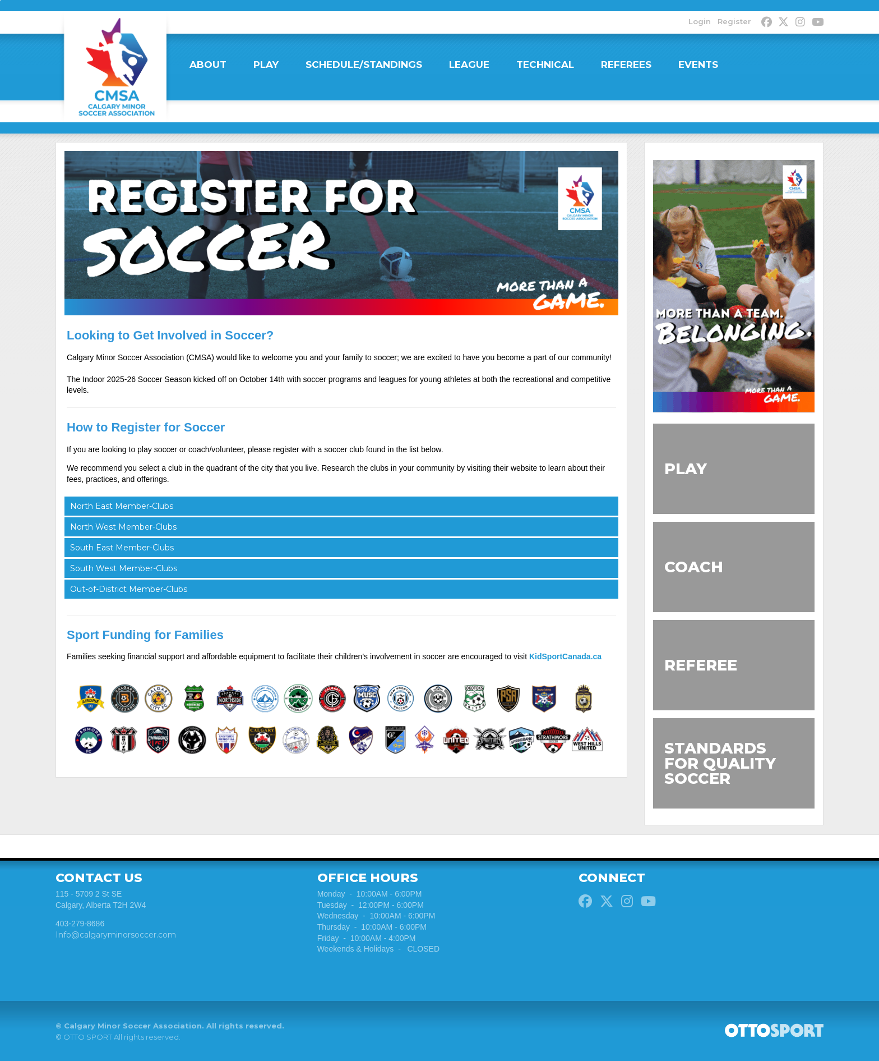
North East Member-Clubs (121, 507)
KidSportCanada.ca (565, 657)
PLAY (266, 64)
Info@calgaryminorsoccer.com (115, 936)
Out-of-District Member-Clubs (128, 590)
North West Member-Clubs (123, 527)
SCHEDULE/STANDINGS (364, 64)
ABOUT (207, 64)
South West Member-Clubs (123, 569)
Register (734, 21)
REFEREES (626, 64)
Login (699, 21)
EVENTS (698, 64)
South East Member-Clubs (122, 548)
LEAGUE (469, 64)
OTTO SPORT (87, 1038)
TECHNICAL (545, 64)
